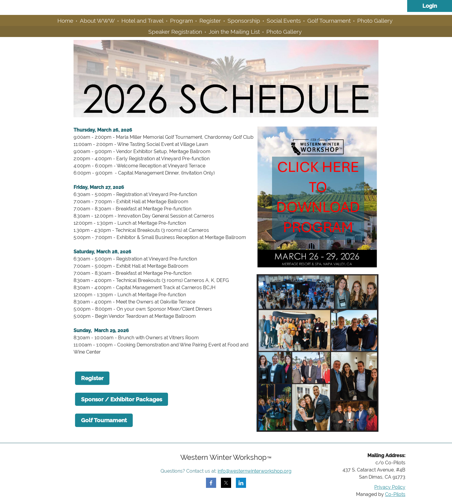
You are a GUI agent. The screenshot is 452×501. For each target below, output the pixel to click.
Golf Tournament (329, 20)
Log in (429, 6)
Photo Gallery (375, 20)
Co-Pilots (395, 494)
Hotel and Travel (142, 20)
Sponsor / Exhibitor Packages (121, 399)
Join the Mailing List (234, 31)
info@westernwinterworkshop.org (254, 471)
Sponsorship (243, 20)
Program (181, 20)
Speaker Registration (175, 31)
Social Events (284, 20)
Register (210, 20)
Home (65, 20)
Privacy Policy (389, 487)
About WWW (97, 20)
